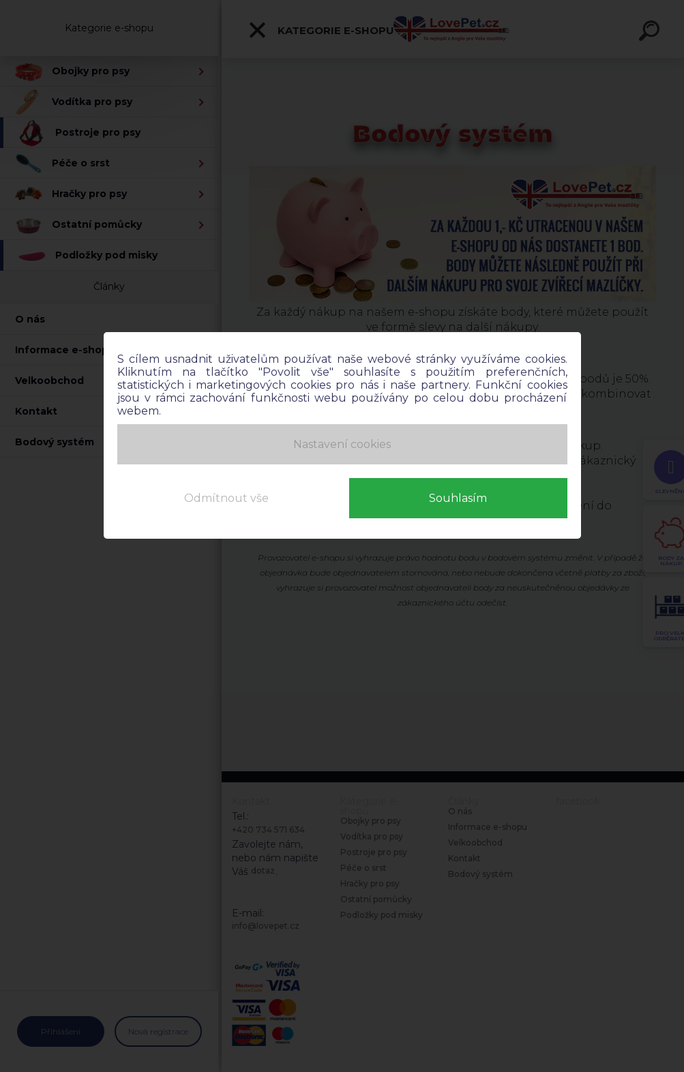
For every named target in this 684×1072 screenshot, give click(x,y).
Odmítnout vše (226, 498)
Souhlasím (458, 498)
